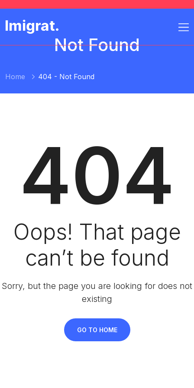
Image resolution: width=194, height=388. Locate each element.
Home (15, 76)
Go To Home (97, 329)
